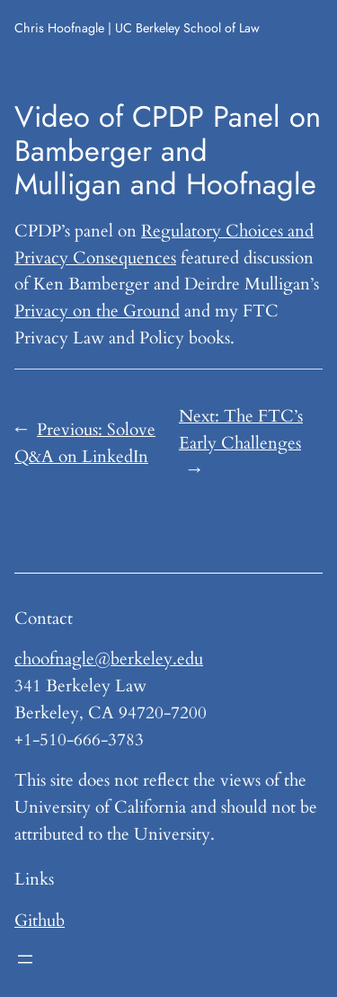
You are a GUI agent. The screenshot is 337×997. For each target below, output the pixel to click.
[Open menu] (25, 959)
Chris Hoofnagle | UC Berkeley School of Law (137, 28)
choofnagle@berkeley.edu (108, 659)
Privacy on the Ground (97, 311)
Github (39, 920)
